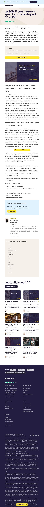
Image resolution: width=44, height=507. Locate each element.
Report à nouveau (26, 407)
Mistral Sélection (11, 264)
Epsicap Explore (11, 254)
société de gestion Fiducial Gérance (13, 154)
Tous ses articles (14, 236)
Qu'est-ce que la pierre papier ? (11, 388)
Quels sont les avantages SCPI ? (11, 390)
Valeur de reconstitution (28, 411)
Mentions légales (8, 435)
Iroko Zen (9, 248)
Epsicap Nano (10, 266)
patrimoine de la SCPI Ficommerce (15, 186)
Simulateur (7, 417)
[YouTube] (38, 435)
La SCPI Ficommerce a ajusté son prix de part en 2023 (15, 372)
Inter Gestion (25, 390)
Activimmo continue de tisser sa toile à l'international (29, 326)
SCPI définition (21, 369)
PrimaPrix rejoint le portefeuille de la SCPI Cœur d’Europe (29, 349)
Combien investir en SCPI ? (10, 394)
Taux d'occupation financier (28, 405)
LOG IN (9, 260)
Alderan (6, 402)
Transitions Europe (11, 250)
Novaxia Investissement (28, 394)
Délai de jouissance (27, 409)
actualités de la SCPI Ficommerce (16, 191)
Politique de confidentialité (19, 435)
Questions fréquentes (9, 385)
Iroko (24, 392)
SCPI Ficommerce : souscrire (13, 195)
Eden (9, 262)
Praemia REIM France (9, 408)
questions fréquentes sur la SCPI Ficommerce (19, 193)
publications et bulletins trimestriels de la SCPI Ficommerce (22, 188)
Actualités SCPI (30, 369)
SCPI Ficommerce (9, 142)
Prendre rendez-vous (9, 421)
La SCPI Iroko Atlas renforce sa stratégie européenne (10, 349)
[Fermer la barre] (39, 2)
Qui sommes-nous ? (9, 423)
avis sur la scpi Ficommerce (16, 197)
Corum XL (9, 258)
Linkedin (12, 224)
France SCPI (13, 369)
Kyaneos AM (7, 406)
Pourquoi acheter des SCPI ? (10, 392)
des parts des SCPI (29, 141)
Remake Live (10, 268)
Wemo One (10, 252)
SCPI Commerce (34, 156)
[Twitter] (30, 435)
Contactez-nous (8, 419)
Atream (6, 404)
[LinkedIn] (33, 435)
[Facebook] (36, 435)
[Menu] (38, 5)
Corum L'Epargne (26, 388)
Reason (9, 256)
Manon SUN (14, 220)
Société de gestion (27, 385)
